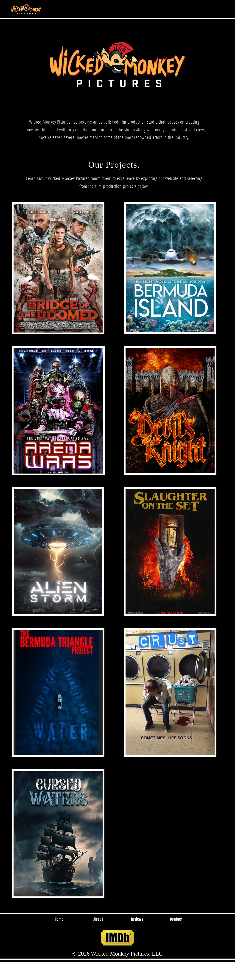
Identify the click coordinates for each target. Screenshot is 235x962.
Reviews (137, 919)
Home (59, 919)
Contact (176, 919)
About (98, 919)
